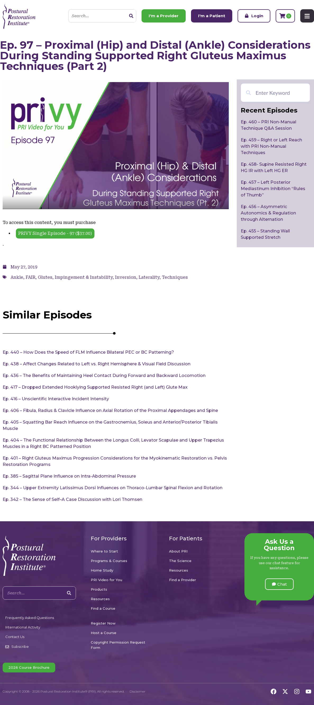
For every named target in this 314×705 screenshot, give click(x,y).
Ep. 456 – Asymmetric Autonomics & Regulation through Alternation (268, 213)
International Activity (22, 627)
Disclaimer (137, 691)
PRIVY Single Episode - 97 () (55, 233)
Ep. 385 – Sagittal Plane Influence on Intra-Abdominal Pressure (69, 476)
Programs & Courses (109, 561)
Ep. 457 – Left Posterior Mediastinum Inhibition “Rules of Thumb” (273, 188)
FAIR (30, 277)
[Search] (131, 16)
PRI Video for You (106, 580)
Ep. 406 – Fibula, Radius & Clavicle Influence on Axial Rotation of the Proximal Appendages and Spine (110, 410)
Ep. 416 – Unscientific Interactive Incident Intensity (56, 398)
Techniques (175, 277)
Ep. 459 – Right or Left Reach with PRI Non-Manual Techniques (271, 146)
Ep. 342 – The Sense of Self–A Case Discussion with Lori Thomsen (72, 499)
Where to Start (104, 551)
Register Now (103, 623)
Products (99, 589)
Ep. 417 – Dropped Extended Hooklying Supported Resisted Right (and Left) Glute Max (95, 387)
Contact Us (14, 637)
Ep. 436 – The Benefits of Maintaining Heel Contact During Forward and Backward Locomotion (104, 375)
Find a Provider (182, 580)
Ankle (17, 277)
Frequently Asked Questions (29, 618)
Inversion (125, 277)
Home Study (102, 570)
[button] (279, 584)
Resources (100, 599)
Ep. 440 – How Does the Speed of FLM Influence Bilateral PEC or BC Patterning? (88, 352)
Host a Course (103, 633)
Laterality (149, 277)
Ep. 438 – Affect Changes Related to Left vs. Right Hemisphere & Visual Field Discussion (96, 363)
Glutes (45, 277)
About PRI (178, 551)
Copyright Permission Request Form (118, 645)
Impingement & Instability (84, 277)
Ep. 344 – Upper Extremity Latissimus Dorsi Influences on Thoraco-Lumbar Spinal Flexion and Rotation (112, 487)
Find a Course (103, 608)
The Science (180, 561)
